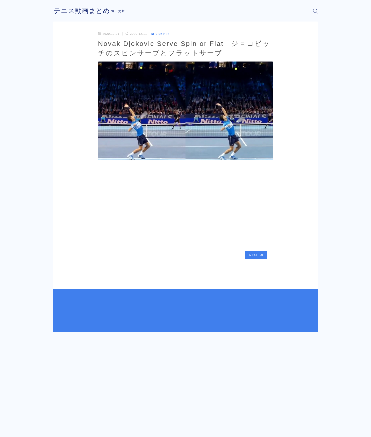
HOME (58, 415)
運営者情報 (61, 430)
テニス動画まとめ (84, 11)
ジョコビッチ (162, 33)
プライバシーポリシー (93, 430)
